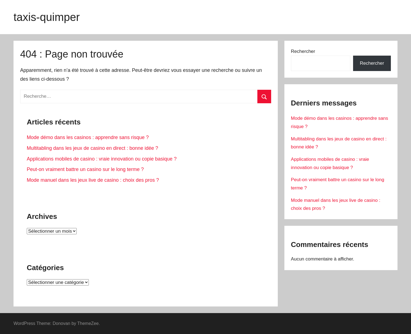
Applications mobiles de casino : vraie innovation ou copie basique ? (102, 159)
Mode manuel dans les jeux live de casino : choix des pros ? (93, 180)
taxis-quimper (47, 17)
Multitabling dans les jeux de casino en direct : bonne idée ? (92, 148)
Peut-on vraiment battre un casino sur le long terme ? (85, 169)
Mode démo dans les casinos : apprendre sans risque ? (88, 137)
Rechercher (303, 51)
